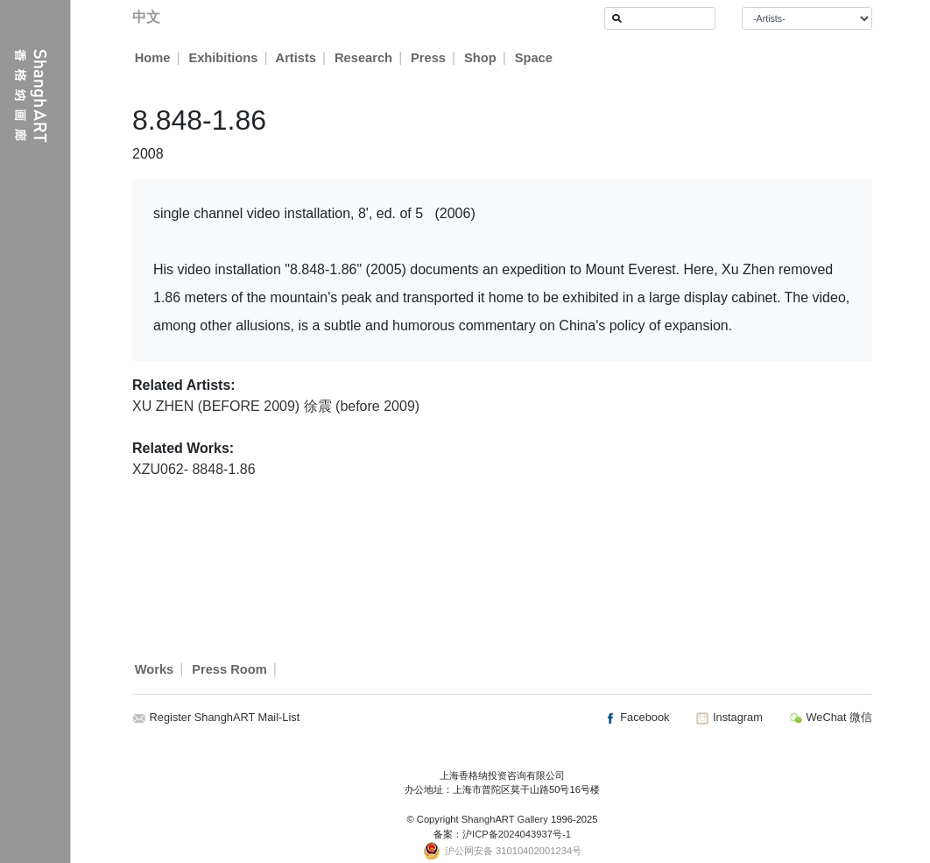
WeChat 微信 (830, 717)
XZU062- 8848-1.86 (194, 469)
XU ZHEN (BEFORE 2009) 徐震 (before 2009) (275, 406)
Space (534, 58)
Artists (296, 58)
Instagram (728, 717)
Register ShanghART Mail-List (225, 717)
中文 (146, 17)
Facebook (636, 717)
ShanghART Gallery (504, 819)
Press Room (229, 669)
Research (364, 58)
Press (429, 58)
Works (154, 669)
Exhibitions (222, 58)
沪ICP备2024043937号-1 (516, 834)
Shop (481, 58)
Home (153, 58)
